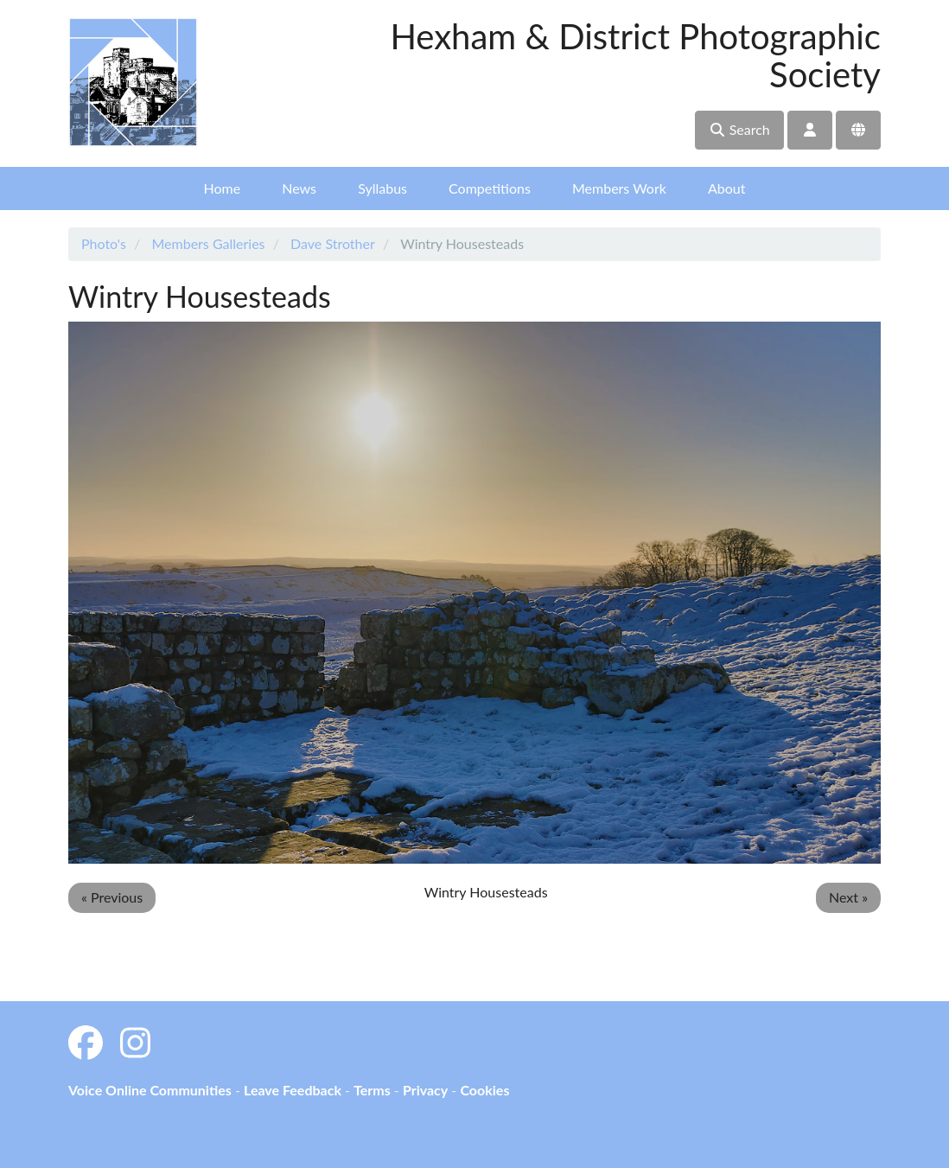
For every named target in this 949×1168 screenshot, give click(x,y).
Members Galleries (207, 243)
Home (222, 188)
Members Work (619, 188)
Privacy (425, 1090)
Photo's (103, 243)
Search (739, 129)
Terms (372, 1090)
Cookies (484, 1090)
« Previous (112, 897)
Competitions (490, 188)
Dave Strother (332, 243)
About (727, 188)
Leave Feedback (292, 1090)
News (299, 188)
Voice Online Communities (150, 1090)
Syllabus (382, 188)
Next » (848, 897)
